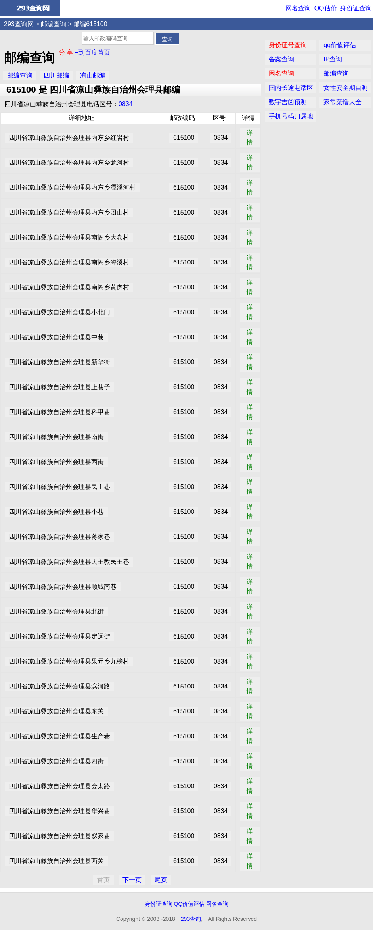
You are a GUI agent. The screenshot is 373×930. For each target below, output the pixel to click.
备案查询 (281, 59)
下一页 (132, 880)
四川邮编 (56, 75)
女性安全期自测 (345, 87)
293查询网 (19, 24)
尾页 (161, 880)
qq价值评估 (339, 45)
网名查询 (298, 8)
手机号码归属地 (291, 116)
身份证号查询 (288, 45)
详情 (250, 137)
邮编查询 (53, 24)
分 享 (67, 52)
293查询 (191, 919)
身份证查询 (356, 8)
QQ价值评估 (189, 904)
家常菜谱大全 (342, 102)
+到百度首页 (92, 52)
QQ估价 (325, 8)
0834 (126, 104)
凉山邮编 (92, 75)
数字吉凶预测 (288, 102)
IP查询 (332, 59)
